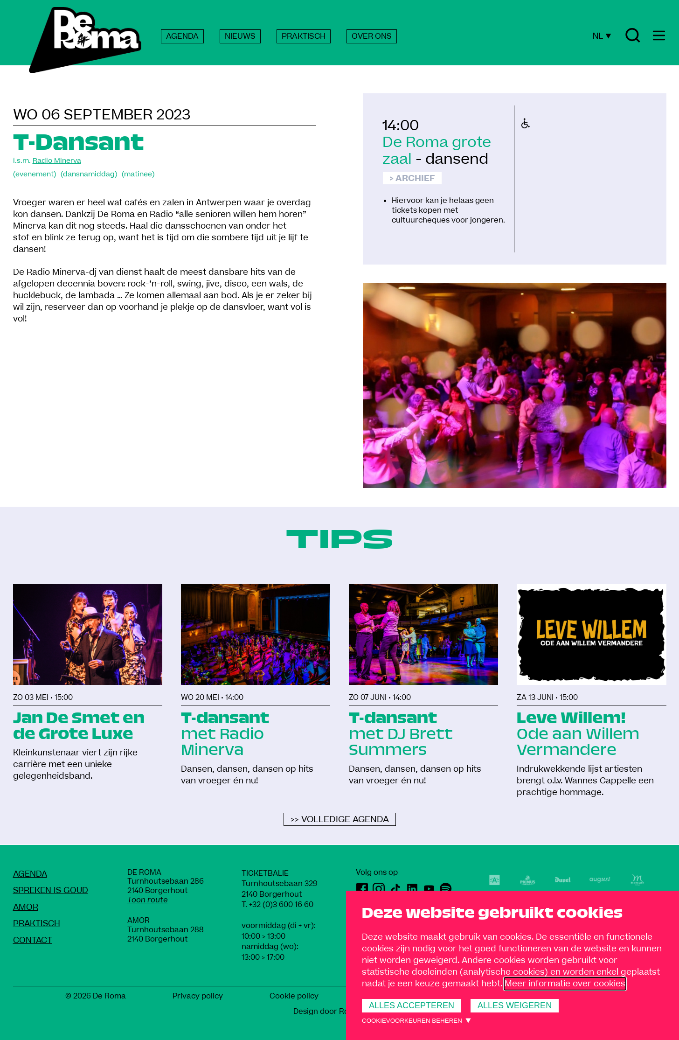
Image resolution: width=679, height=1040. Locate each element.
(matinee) (138, 174)
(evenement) (34, 174)
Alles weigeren (515, 1005)
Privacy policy (198, 996)
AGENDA (182, 36)
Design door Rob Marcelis (339, 1011)
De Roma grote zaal (436, 151)
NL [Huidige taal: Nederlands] (601, 36)
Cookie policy (294, 996)
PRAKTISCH (304, 36)
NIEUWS (240, 36)
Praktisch (36, 923)
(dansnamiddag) (89, 174)
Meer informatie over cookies (565, 984)
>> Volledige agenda (340, 819)
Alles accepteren (411, 1005)
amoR (25, 907)
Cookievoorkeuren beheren (412, 1020)
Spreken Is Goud (50, 890)
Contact (32, 940)
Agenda (30, 874)
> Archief (412, 178)
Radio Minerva (57, 161)
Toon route (147, 900)
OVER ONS (372, 36)
